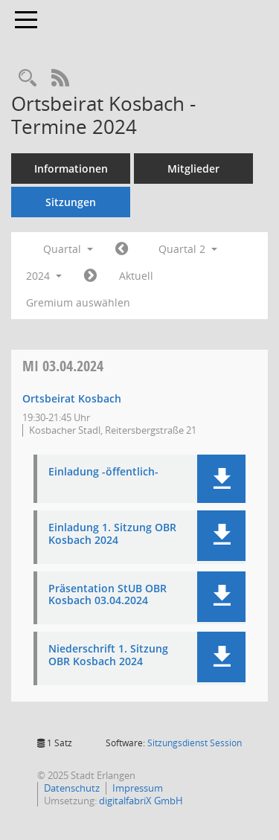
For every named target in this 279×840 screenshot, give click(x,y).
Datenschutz (72, 788)
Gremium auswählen (78, 302)
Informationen (71, 168)
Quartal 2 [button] (187, 249)
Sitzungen (70, 202)
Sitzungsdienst (194, 743)
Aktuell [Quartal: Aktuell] (136, 276)
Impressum (137, 788)
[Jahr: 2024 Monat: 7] (90, 276)
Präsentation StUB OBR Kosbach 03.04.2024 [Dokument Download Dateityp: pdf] (107, 595)
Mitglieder (193, 168)
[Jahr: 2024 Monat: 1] (121, 249)
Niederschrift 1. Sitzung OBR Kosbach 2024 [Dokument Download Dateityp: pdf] (108, 655)
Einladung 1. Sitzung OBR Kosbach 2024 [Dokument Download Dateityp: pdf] (112, 534)
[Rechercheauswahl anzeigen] (27, 78)
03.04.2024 (62, 366)
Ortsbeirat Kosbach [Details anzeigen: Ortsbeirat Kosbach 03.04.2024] (71, 398)
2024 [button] (44, 276)
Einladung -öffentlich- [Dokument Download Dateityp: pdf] (103, 472)
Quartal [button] (68, 249)
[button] (221, 479)
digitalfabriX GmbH (141, 800)
